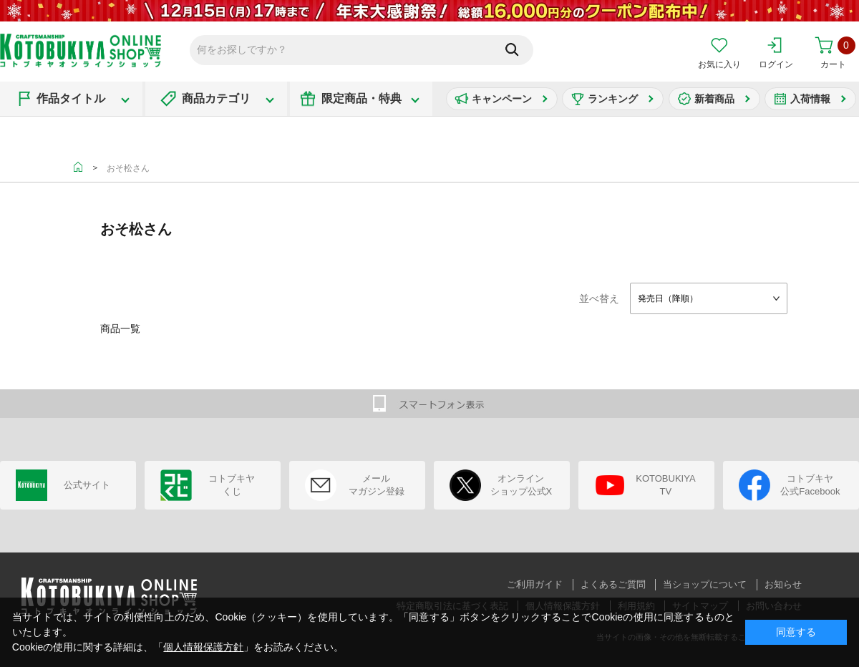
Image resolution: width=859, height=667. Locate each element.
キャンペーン (502, 98)
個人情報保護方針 (203, 647)
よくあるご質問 (613, 584)
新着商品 (714, 98)
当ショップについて (705, 584)
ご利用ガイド (535, 584)
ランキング (613, 98)
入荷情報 (810, 98)
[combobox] (708, 298)
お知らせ (783, 584)
